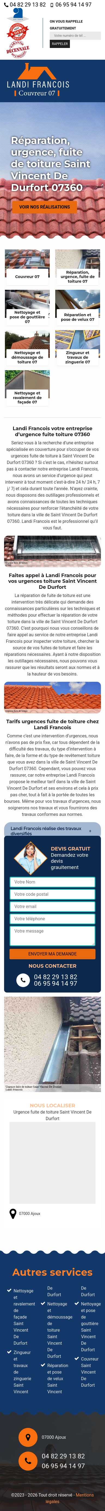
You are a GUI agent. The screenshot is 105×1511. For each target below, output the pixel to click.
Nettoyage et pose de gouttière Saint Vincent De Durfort (89, 1326)
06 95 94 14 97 (70, 4)
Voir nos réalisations (44, 207)
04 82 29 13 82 (25, 4)
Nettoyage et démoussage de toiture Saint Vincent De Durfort (55, 1330)
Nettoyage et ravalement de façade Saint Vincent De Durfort (22, 1317)
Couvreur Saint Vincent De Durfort (89, 1372)
